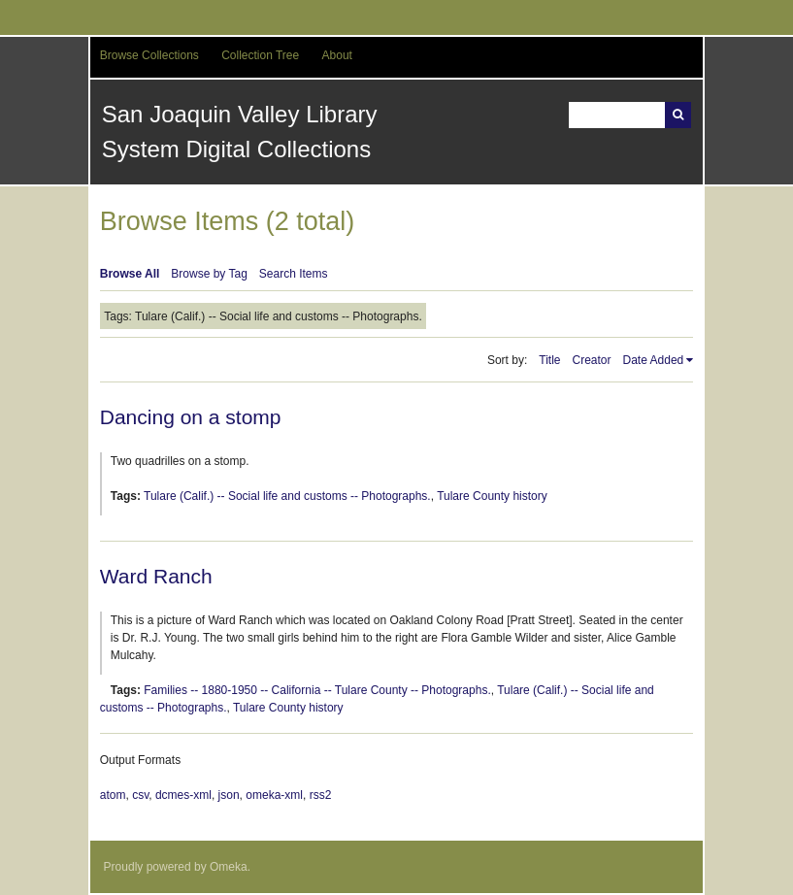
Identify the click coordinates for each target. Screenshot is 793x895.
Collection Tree (260, 55)
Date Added (653, 360)
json (229, 795)
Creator (592, 360)
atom (113, 795)
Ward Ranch (156, 576)
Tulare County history (492, 496)
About (337, 55)
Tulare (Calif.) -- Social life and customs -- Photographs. (287, 496)
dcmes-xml (183, 795)
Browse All (130, 274)
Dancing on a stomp (190, 417)
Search (678, 115)
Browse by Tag (209, 274)
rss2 (321, 795)
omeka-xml (274, 795)
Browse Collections (149, 55)
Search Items (293, 274)
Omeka (229, 867)
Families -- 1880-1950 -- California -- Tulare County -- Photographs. (317, 690)
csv (140, 795)
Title (549, 360)
